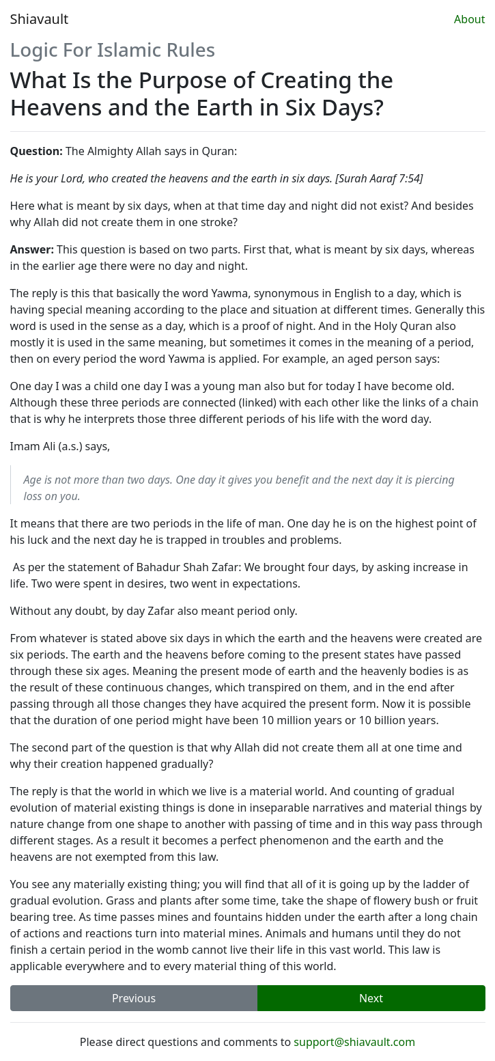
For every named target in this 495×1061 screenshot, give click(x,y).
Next (371, 998)
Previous (134, 998)
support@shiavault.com (354, 1041)
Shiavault (39, 19)
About (469, 19)
